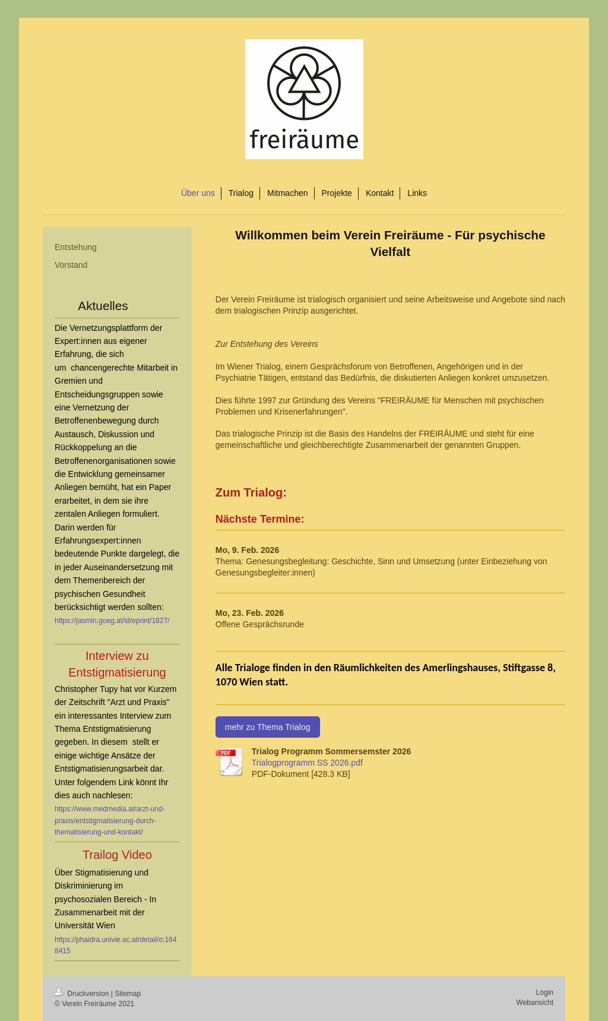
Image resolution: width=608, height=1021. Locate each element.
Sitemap (128, 994)
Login (544, 992)
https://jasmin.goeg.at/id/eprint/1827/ (112, 621)
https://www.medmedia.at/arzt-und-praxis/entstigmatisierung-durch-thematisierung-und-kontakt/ (109, 820)
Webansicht (535, 1002)
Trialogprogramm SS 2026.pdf (307, 762)
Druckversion (83, 994)
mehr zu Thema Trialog (268, 727)
